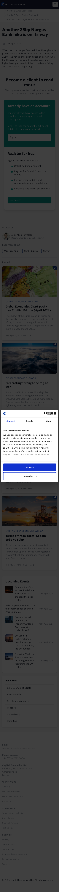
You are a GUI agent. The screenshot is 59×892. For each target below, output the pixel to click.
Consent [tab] (10, 421)
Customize (29, 476)
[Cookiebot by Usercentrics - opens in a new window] (44, 413)
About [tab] (48, 421)
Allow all (29, 467)
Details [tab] (29, 421)
